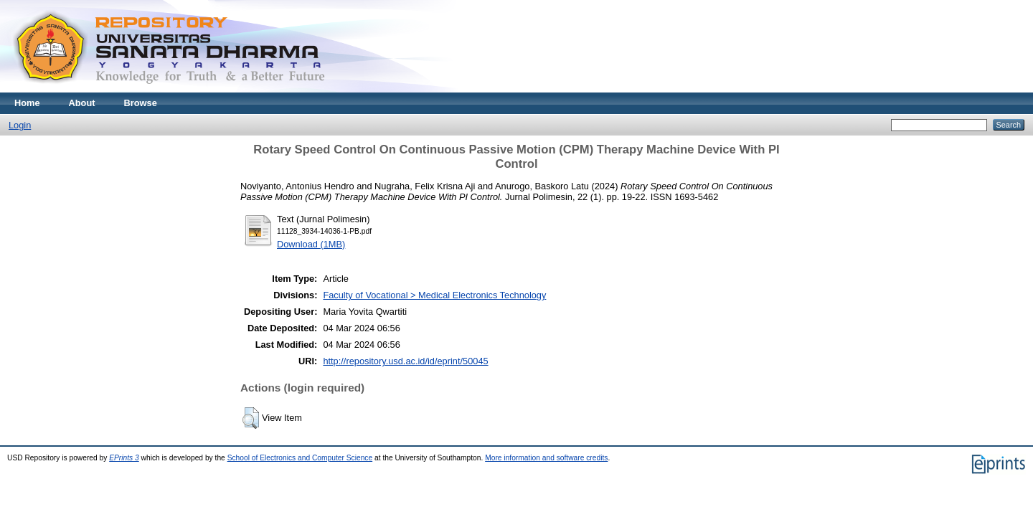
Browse (140, 103)
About (82, 103)
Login (20, 125)
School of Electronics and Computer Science (300, 458)
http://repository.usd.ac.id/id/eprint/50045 (405, 361)
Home (27, 103)
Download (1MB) (311, 244)
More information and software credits (546, 458)
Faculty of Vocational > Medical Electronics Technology (434, 295)
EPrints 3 (124, 458)
